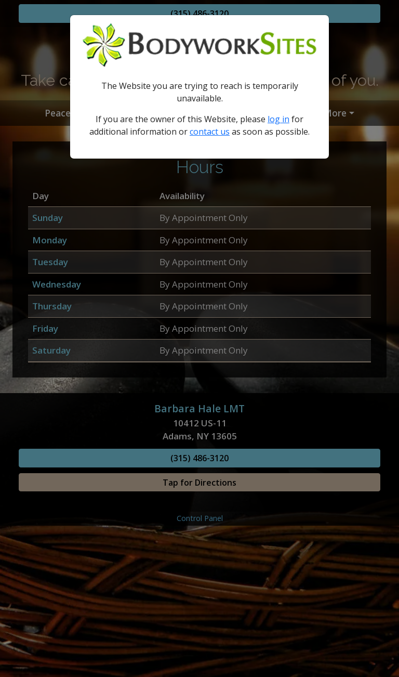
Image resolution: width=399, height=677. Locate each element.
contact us (210, 131)
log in (278, 119)
